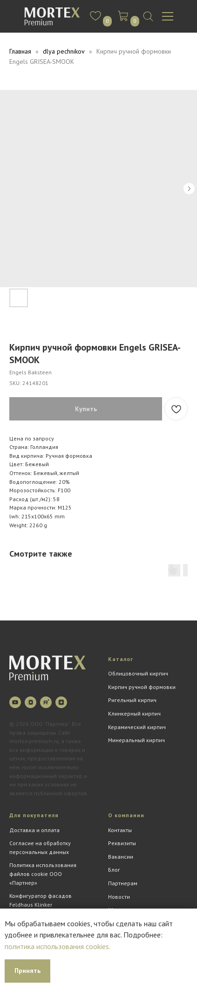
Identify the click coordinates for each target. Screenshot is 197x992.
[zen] (61, 702)
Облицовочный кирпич (138, 673)
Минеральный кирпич (136, 740)
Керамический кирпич (137, 726)
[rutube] (46, 702)
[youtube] (15, 702)
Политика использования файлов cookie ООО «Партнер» (42, 873)
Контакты (120, 830)
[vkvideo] (30, 702)
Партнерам (122, 883)
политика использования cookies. (57, 946)
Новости (119, 896)
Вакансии (120, 856)
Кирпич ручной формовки (142, 686)
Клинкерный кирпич (134, 713)
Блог (114, 869)
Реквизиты (122, 843)
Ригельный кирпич (132, 699)
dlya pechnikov (64, 51)
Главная (20, 51)
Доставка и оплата (34, 830)
